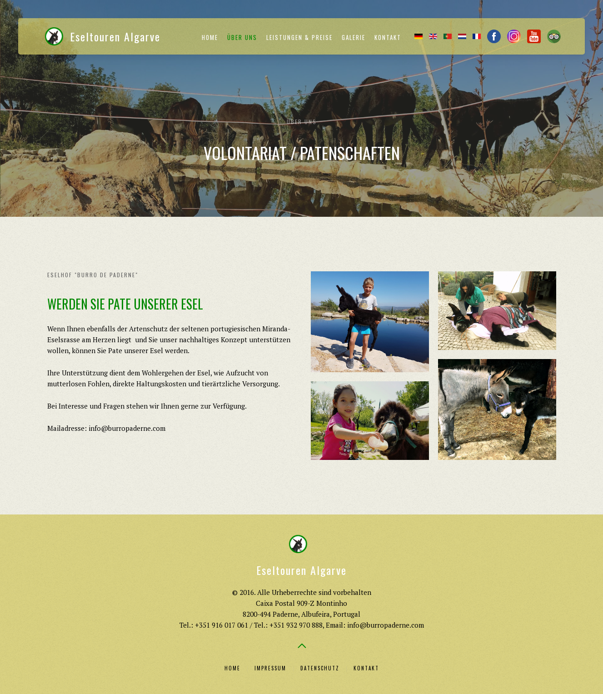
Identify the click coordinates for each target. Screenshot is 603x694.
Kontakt (387, 37)
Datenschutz (319, 668)
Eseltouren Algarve (102, 36)
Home (210, 37)
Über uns (242, 37)
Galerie (353, 37)
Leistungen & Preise (299, 37)
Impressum (270, 668)
